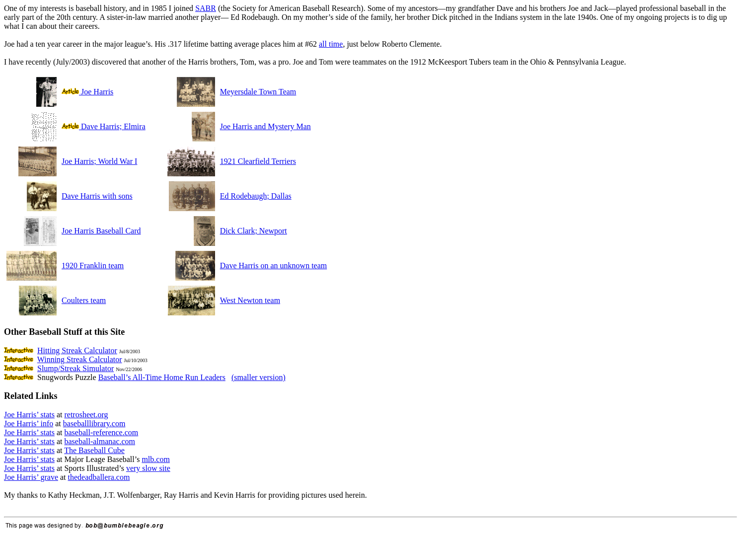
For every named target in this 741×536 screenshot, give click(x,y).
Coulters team (84, 300)
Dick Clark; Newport (253, 231)
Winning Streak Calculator (79, 359)
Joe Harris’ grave (31, 477)
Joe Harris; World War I (99, 161)
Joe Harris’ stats (29, 414)
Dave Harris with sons (97, 196)
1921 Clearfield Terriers (258, 161)
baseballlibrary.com (94, 423)
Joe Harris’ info (28, 423)
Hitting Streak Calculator (77, 350)
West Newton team (250, 300)
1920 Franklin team (93, 265)
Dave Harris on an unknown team (273, 265)
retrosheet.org (86, 414)
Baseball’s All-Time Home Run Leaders (161, 377)
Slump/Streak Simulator (75, 368)
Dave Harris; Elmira (104, 126)
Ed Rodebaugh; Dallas (256, 196)
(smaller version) (258, 377)
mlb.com (155, 459)
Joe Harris (87, 91)
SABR (205, 8)
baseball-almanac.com (99, 441)
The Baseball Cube (94, 450)
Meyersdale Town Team (258, 91)
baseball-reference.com (101, 432)
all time (331, 44)
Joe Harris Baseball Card (101, 231)
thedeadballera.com (99, 477)
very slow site (148, 468)
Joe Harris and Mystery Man (265, 126)
